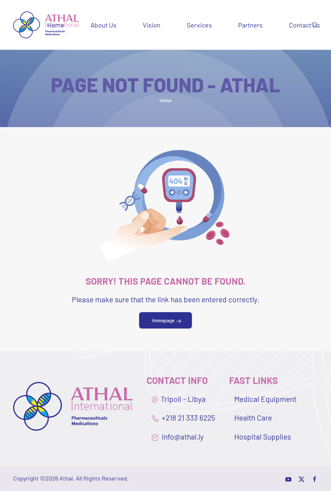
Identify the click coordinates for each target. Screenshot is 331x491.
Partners (250, 25)
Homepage (163, 320)
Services (199, 25)
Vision (151, 25)
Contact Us (304, 25)
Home (55, 25)
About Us (103, 25)
